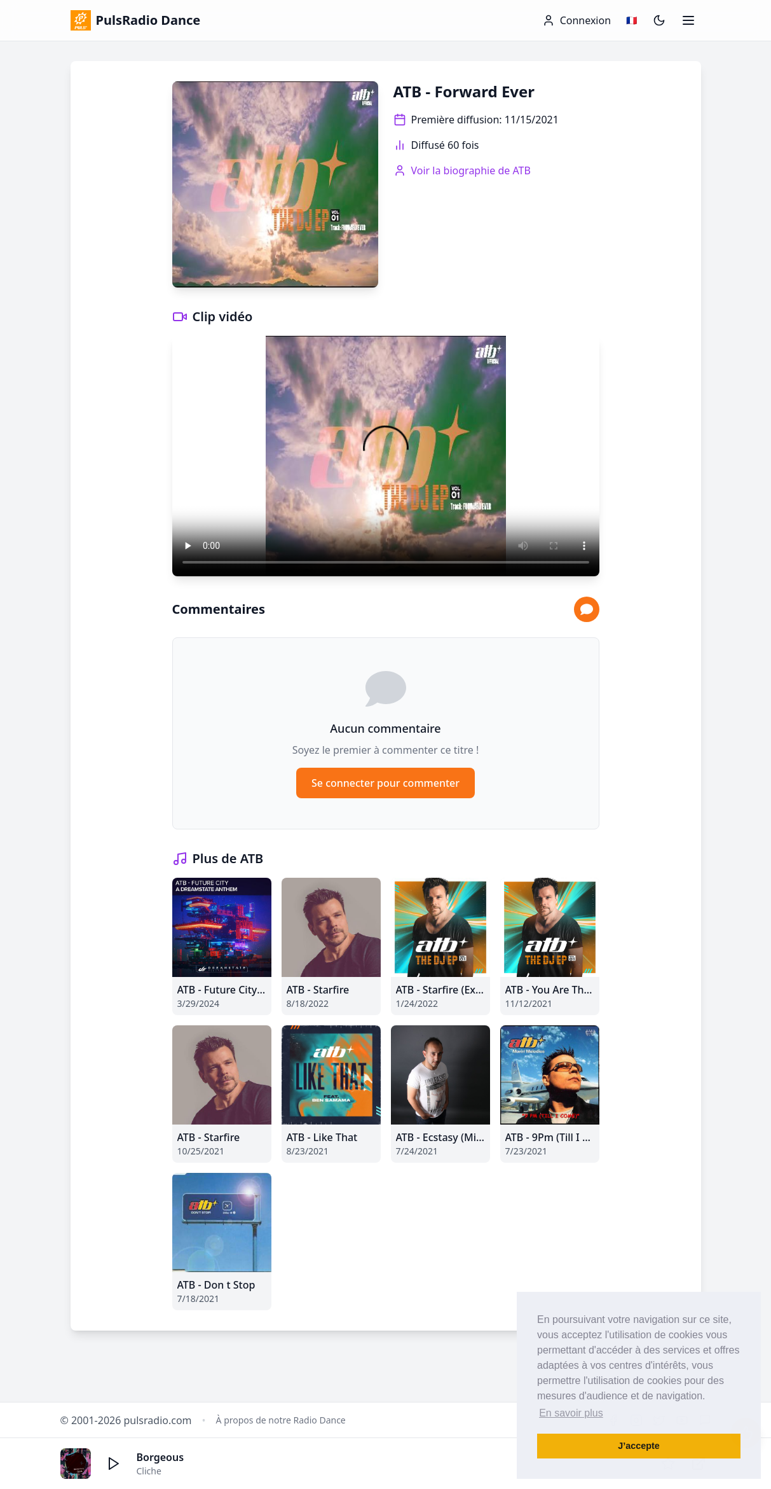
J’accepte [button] (639, 1446)
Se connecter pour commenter (385, 783)
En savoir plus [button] (571, 1413)
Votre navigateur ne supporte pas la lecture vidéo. (385, 456)
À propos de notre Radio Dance (281, 1420)
